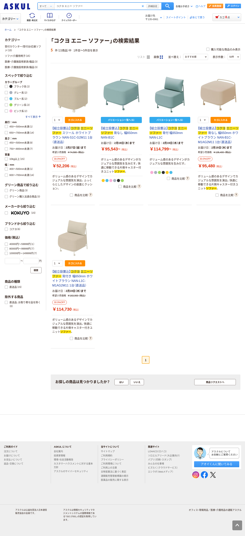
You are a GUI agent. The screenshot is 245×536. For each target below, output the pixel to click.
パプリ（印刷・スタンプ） (161, 459)
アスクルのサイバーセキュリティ (72, 471)
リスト (143, 57)
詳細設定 (152, 6)
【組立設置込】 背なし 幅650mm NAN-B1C (119, 133)
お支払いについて (14, 459)
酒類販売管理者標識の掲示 (116, 476)
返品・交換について (15, 463)
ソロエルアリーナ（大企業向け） (165, 455)
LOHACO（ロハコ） (159, 451)
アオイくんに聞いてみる (216, 464)
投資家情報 (61, 455)
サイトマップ (108, 451)
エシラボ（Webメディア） (162, 471)
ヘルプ (201, 6)
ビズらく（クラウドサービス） (164, 467)
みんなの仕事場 (157, 463)
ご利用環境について (113, 463)
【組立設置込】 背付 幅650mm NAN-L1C (168, 133)
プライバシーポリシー (114, 459)
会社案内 (60, 451)
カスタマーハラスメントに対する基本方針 (73, 465)
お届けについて (13, 455)
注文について (12, 451)
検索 (167, 6)
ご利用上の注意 (110, 467)
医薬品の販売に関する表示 (116, 480)
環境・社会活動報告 (65, 459)
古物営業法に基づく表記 (115, 471)
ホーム (8, 30)
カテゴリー (10, 18)
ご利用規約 (108, 455)
